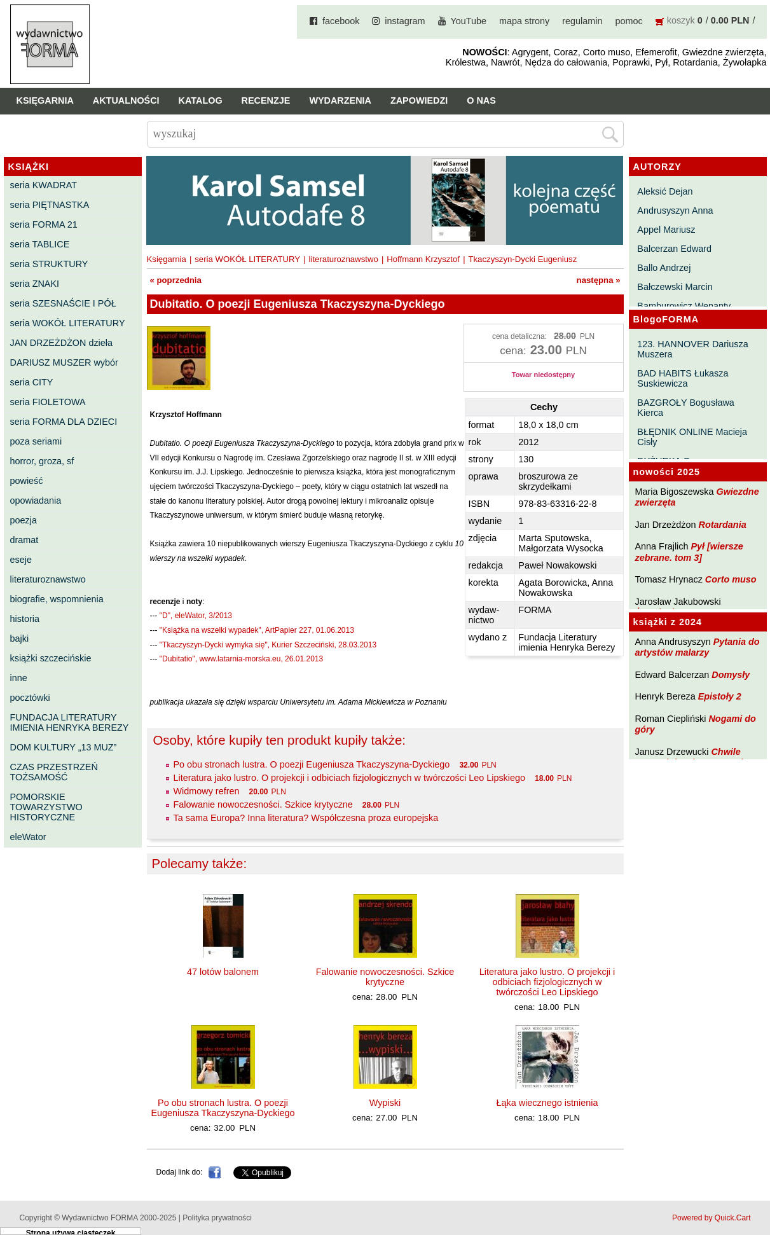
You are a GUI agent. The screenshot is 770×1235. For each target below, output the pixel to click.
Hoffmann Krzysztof (423, 259)
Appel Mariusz (666, 229)
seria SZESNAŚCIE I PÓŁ (63, 303)
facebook (340, 21)
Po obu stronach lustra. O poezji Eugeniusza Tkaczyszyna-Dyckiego (312, 764)
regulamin (582, 21)
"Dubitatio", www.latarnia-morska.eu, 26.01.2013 (241, 658)
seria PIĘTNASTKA (50, 205)
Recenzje (266, 100)
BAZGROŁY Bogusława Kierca (685, 407)
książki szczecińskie (51, 658)
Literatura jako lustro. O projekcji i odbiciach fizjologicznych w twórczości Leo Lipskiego (350, 778)
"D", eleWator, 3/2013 (196, 615)
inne (18, 678)
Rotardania (722, 525)
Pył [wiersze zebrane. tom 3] (689, 551)
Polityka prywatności (217, 1217)
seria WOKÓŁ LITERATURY (67, 323)
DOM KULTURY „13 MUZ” (63, 747)
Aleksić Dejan (664, 191)
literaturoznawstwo (48, 579)
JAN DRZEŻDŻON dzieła (61, 343)
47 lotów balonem (223, 972)
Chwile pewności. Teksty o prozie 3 (695, 757)
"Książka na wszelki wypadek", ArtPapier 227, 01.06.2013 (257, 630)
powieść (26, 481)
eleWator (28, 837)
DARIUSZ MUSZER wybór (64, 362)
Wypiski (385, 1103)
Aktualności (126, 100)
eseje (21, 560)
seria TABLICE (40, 244)
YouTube (469, 21)
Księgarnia (45, 100)
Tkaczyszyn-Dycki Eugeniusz (522, 259)
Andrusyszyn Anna (675, 210)
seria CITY (31, 382)
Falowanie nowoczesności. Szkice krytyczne (263, 804)
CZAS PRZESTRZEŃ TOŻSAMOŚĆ (54, 772)
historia (24, 619)
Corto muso (731, 579)
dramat (24, 540)
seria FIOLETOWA (48, 402)
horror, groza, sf (42, 461)
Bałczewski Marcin (674, 287)
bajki (19, 638)
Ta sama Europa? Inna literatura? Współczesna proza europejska (306, 818)
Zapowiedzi (419, 100)
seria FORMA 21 (44, 224)
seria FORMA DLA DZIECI (64, 422)
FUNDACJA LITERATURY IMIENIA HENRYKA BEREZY (69, 722)
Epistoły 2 (719, 696)
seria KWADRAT (44, 185)
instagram (405, 21)
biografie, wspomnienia (57, 599)
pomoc (629, 21)
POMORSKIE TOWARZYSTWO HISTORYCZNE (46, 807)
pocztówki (30, 698)
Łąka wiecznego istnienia (547, 1103)
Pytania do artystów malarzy (697, 647)
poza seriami (36, 441)
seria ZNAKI (35, 284)
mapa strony (524, 21)
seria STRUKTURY (49, 264)
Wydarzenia (340, 100)
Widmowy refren (207, 791)
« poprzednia (176, 280)
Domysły (731, 675)
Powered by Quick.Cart (711, 1217)
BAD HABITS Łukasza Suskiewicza (682, 378)
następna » (599, 280)
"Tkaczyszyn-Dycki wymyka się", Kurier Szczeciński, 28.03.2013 (268, 644)
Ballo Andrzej (664, 268)
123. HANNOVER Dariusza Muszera (692, 349)
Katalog (201, 100)
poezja (23, 520)
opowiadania (36, 500)
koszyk (681, 20)
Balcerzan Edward (674, 249)
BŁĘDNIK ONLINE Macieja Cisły (692, 437)
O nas (481, 100)
